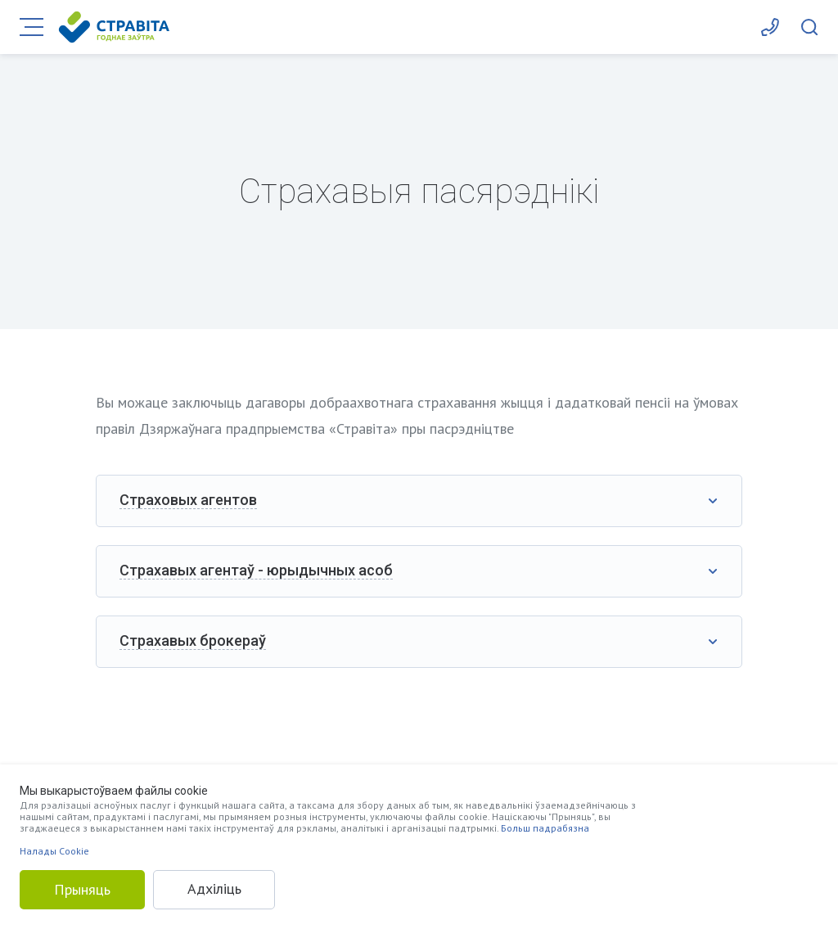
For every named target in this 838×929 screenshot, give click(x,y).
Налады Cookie (54, 851)
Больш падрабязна (545, 828)
